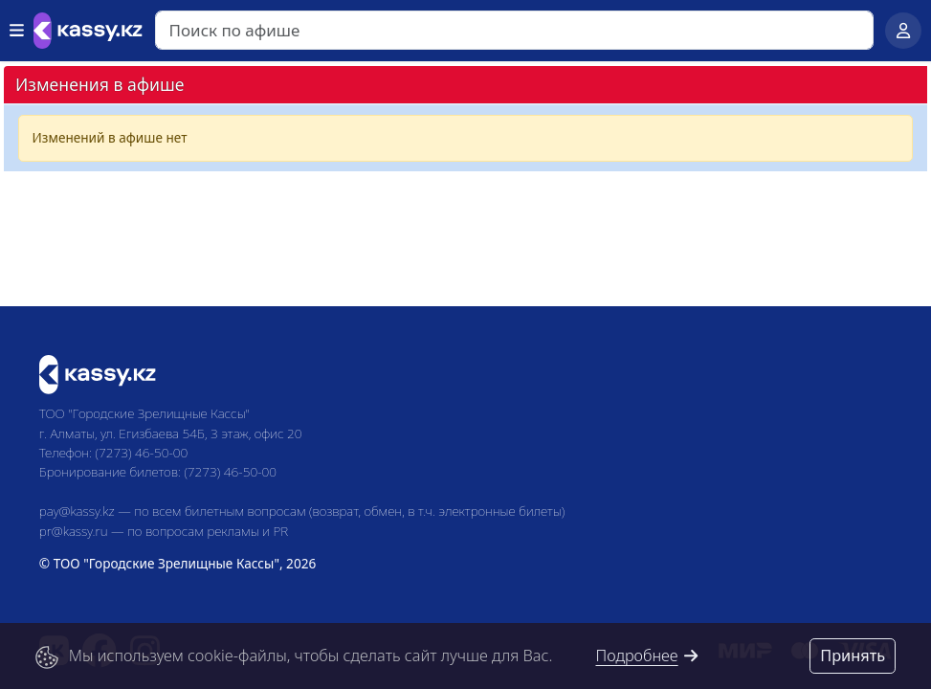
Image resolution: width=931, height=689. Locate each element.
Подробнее (647, 655)
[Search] (514, 30)
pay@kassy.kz (77, 510)
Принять (852, 655)
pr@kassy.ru (73, 531)
